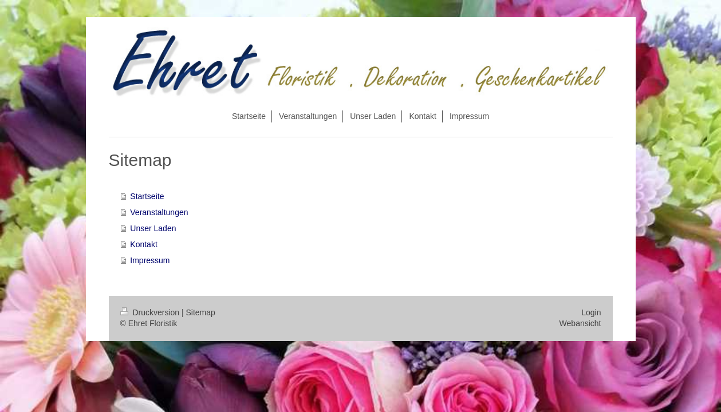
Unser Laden (153, 228)
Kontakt (143, 244)
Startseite (147, 196)
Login (591, 312)
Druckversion (151, 312)
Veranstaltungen (159, 212)
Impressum (150, 260)
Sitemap (200, 312)
